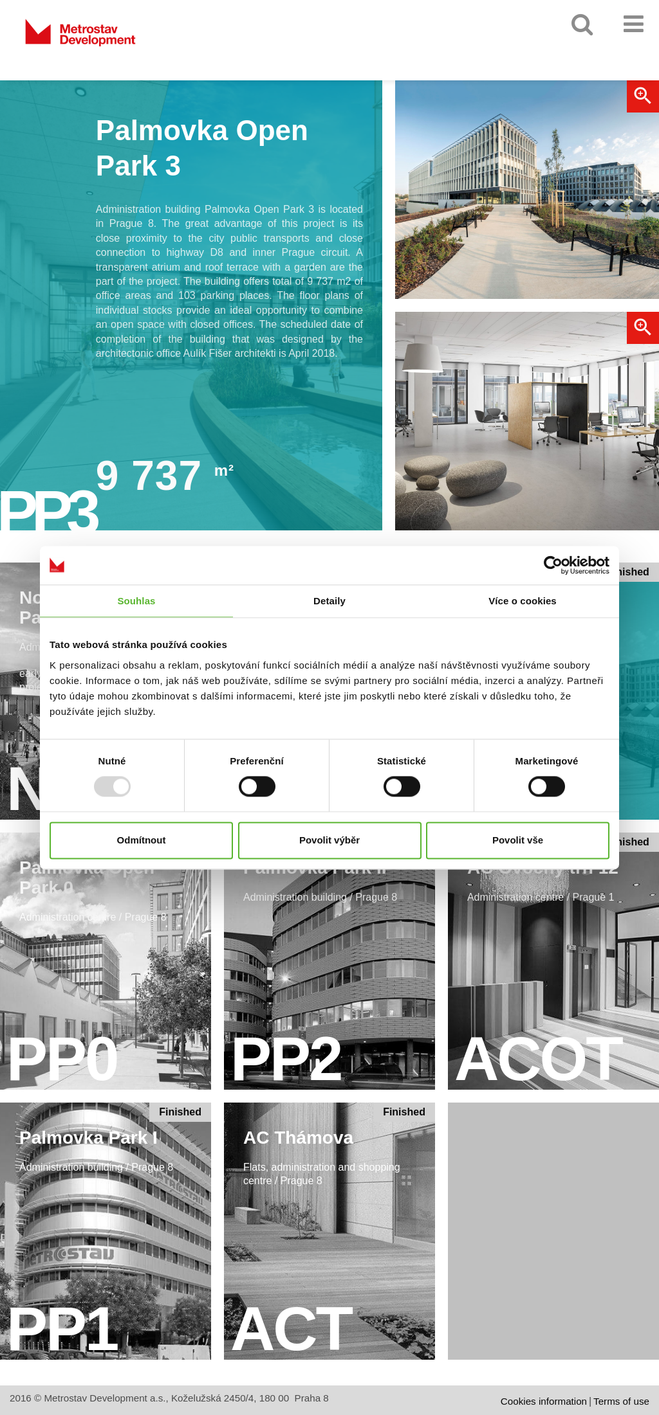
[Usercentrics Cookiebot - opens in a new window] (553, 565)
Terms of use (621, 1401)
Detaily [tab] (329, 600)
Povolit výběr (329, 839)
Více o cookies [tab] (522, 600)
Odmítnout (141, 839)
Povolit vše (517, 839)
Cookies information (544, 1401)
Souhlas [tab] (136, 600)
